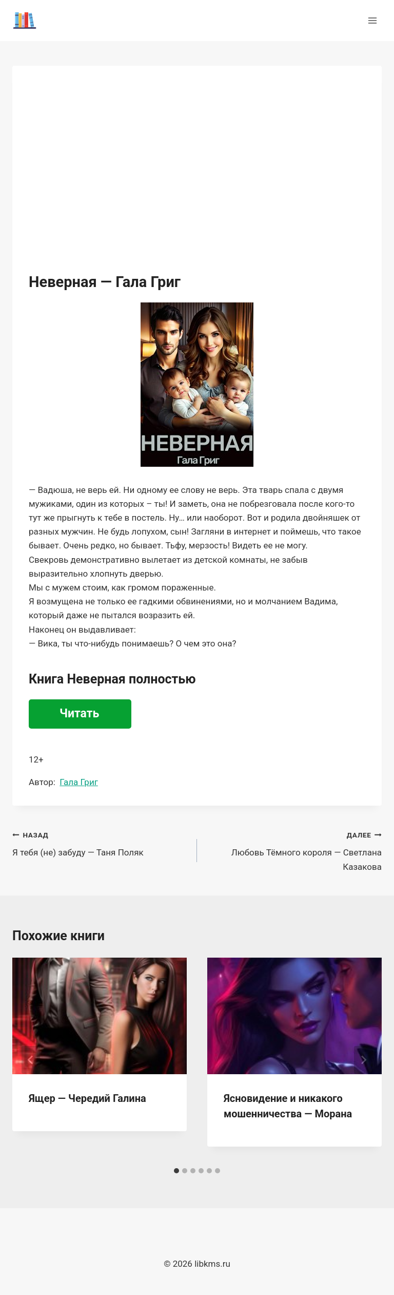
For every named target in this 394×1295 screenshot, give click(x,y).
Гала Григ (78, 782)
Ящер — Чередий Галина (87, 1098)
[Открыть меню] (372, 20)
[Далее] (363, 1060)
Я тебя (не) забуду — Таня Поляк (100, 843)
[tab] (176, 1170)
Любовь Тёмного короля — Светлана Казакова (294, 850)
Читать (79, 713)
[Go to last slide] (31, 1060)
